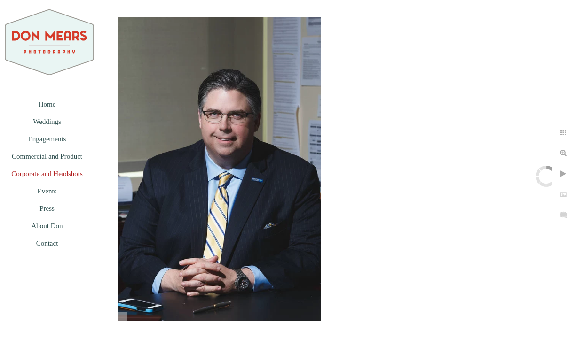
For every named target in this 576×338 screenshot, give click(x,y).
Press (47, 208)
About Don (47, 226)
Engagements (47, 139)
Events (47, 191)
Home (47, 104)
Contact (47, 243)
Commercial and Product (47, 156)
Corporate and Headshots (47, 173)
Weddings (47, 121)
